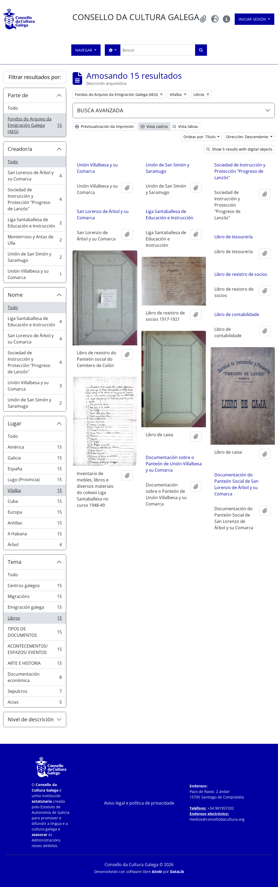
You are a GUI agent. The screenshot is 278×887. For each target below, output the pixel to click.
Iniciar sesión (253, 19)
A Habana (34, 535)
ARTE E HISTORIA (34, 664)
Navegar (84, 50)
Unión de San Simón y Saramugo (34, 257)
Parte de (18, 95)
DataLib (177, 871)
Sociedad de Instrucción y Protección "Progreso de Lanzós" (34, 199)
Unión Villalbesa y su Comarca (34, 274)
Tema (14, 561)
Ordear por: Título (199, 136)
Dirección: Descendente (247, 136)
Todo (13, 108)
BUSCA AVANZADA (100, 110)
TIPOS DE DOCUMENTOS (34, 632)
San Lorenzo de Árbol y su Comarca (34, 176)
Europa (34, 513)
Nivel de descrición (31, 719)
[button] (203, 19)
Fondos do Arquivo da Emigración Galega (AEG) (34, 125)
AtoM (157, 871)
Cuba (34, 502)
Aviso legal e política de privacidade (139, 803)
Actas (34, 703)
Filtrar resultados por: (34, 77)
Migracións (34, 597)
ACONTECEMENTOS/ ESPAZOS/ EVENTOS (34, 649)
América (34, 448)
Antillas (34, 524)
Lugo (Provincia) (34, 480)
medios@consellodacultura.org (217, 819)
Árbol (34, 545)
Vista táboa (185, 126)
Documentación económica (34, 677)
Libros (34, 619)
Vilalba (34, 491)
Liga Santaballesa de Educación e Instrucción (34, 223)
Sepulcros (34, 692)
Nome (15, 294)
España (34, 470)
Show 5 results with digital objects (239, 149)
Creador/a (20, 148)
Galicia (34, 459)
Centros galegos (34, 586)
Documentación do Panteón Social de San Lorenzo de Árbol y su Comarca (236, 483)
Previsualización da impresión (104, 126)
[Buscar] (157, 50)
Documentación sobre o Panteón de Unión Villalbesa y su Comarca (174, 462)
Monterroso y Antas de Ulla (34, 240)
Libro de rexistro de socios (240, 274)
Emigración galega (34, 608)
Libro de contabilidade (236, 314)
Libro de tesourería (233, 237)
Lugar (14, 423)
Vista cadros (154, 126)
